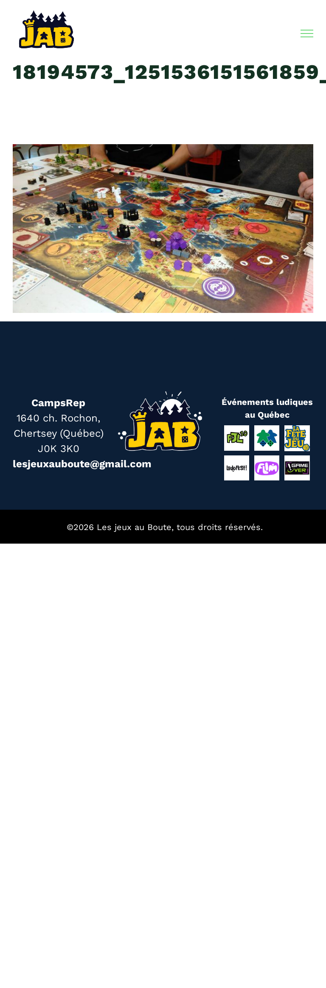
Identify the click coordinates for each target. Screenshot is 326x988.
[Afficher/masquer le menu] (307, 33)
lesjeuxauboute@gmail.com (82, 464)
